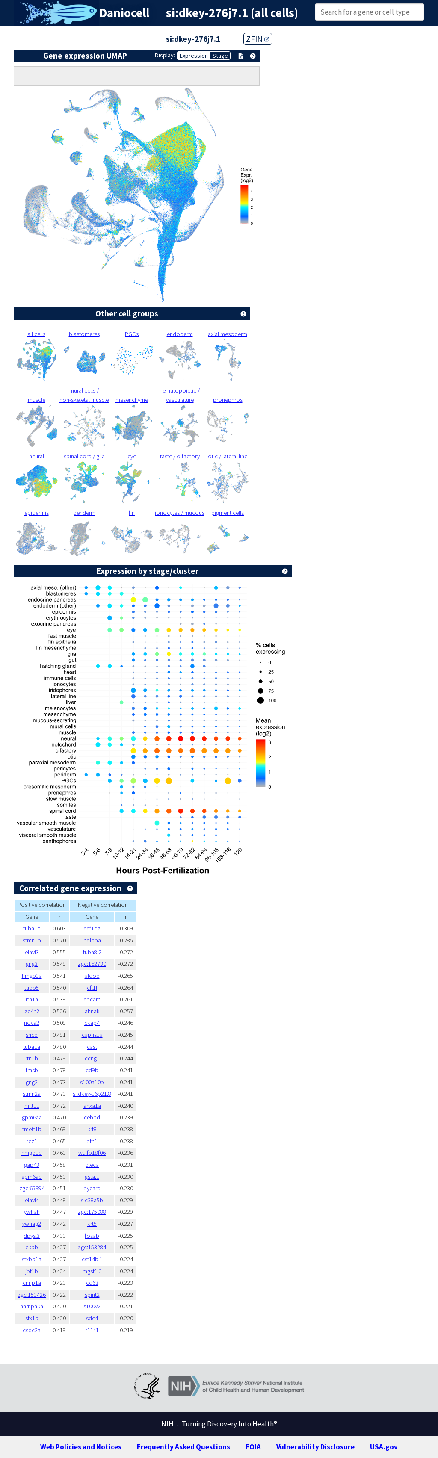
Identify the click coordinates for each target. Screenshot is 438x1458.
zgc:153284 (92, 1247)
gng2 (32, 1082)
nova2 (31, 1023)
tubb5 (31, 988)
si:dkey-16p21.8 (92, 1094)
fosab (92, 1236)
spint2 (92, 1295)
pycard (92, 1188)
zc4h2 (31, 1011)
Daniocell (124, 13)
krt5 (92, 1224)
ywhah (32, 1212)
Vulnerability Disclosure (315, 1447)
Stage (220, 55)
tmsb (32, 1070)
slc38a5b (92, 1200)
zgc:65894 (31, 1188)
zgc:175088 (92, 1212)
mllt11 (31, 1106)
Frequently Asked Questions (183, 1447)
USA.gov (384, 1447)
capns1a (92, 1035)
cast (92, 1047)
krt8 (92, 1129)
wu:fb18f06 (92, 1153)
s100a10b (92, 1082)
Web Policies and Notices (80, 1447)
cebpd (92, 1117)
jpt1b (31, 1271)
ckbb (31, 1247)
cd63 (92, 1283)
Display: (165, 55)
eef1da (92, 928)
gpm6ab (31, 1177)
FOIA (253, 1447)
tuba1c (31, 928)
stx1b (31, 1318)
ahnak (92, 1011)
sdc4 (92, 1318)
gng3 (32, 964)
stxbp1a (31, 1259)
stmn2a (32, 1094)
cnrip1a (32, 1283)
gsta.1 (92, 1177)
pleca (92, 1165)
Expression (194, 55)
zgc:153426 (32, 1295)
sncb (32, 1035)
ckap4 (92, 1023)
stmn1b (32, 940)
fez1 (32, 1141)
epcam (92, 999)
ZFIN (257, 39)
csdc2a (32, 1330)
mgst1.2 (92, 1271)
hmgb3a (32, 976)
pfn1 (92, 1141)
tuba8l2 (92, 952)
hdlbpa (92, 940)
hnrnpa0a (31, 1306)
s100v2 (92, 1306)
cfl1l (92, 988)
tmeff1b (31, 1129)
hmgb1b (31, 1153)
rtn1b (31, 1058)
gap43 (31, 1165)
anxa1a (92, 1106)
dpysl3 (32, 1236)
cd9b (92, 1070)
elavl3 (32, 952)
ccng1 (92, 1058)
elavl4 (32, 1200)
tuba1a (31, 1047)
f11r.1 (92, 1330)
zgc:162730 (92, 964)
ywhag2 (31, 1224)
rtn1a (32, 999)
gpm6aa (32, 1117)
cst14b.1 (92, 1259)
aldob (92, 976)
